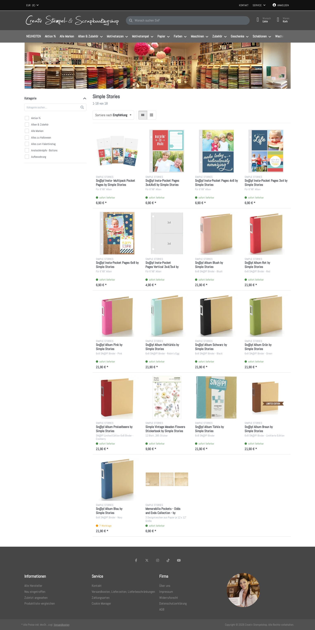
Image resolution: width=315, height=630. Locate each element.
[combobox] (32, 5)
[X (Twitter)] (146, 560)
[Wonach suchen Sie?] (188, 20)
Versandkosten (61, 624)
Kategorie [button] (30, 98)
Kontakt (243, 5)
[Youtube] (178, 560)
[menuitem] (33, 36)
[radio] (142, 115)
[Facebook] (136, 560)
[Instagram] (157, 560)
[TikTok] (168, 560)
